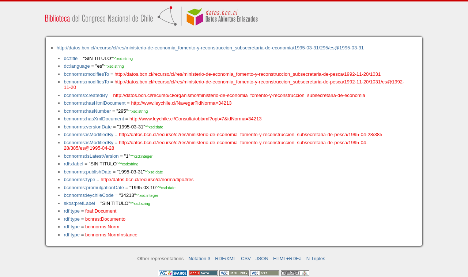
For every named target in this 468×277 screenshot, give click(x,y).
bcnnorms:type (79, 179)
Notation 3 (199, 258)
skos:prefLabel (79, 203)
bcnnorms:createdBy (85, 95)
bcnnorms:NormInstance (111, 234)
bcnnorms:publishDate (87, 172)
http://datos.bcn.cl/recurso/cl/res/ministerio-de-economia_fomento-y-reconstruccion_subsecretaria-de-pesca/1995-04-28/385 (250, 134)
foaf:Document (100, 211)
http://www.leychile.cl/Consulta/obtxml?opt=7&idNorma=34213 (195, 118)
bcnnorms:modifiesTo (86, 74)
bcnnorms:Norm (102, 226)
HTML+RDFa (287, 258)
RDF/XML (225, 258)
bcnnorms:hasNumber (87, 111)
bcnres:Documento (105, 219)
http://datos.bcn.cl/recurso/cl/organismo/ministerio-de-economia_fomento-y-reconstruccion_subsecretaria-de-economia (239, 95)
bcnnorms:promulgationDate (94, 187)
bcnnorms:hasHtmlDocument (94, 103)
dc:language (77, 66)
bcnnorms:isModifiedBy (88, 134)
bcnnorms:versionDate (88, 127)
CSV (246, 258)
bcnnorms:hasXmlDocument (94, 118)
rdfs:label (73, 163)
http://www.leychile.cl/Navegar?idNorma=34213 (181, 103)
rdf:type (72, 211)
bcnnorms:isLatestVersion (91, 156)
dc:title (71, 58)
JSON (262, 258)
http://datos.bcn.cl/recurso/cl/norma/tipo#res (147, 179)
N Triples (315, 258)
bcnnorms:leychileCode (88, 195)
